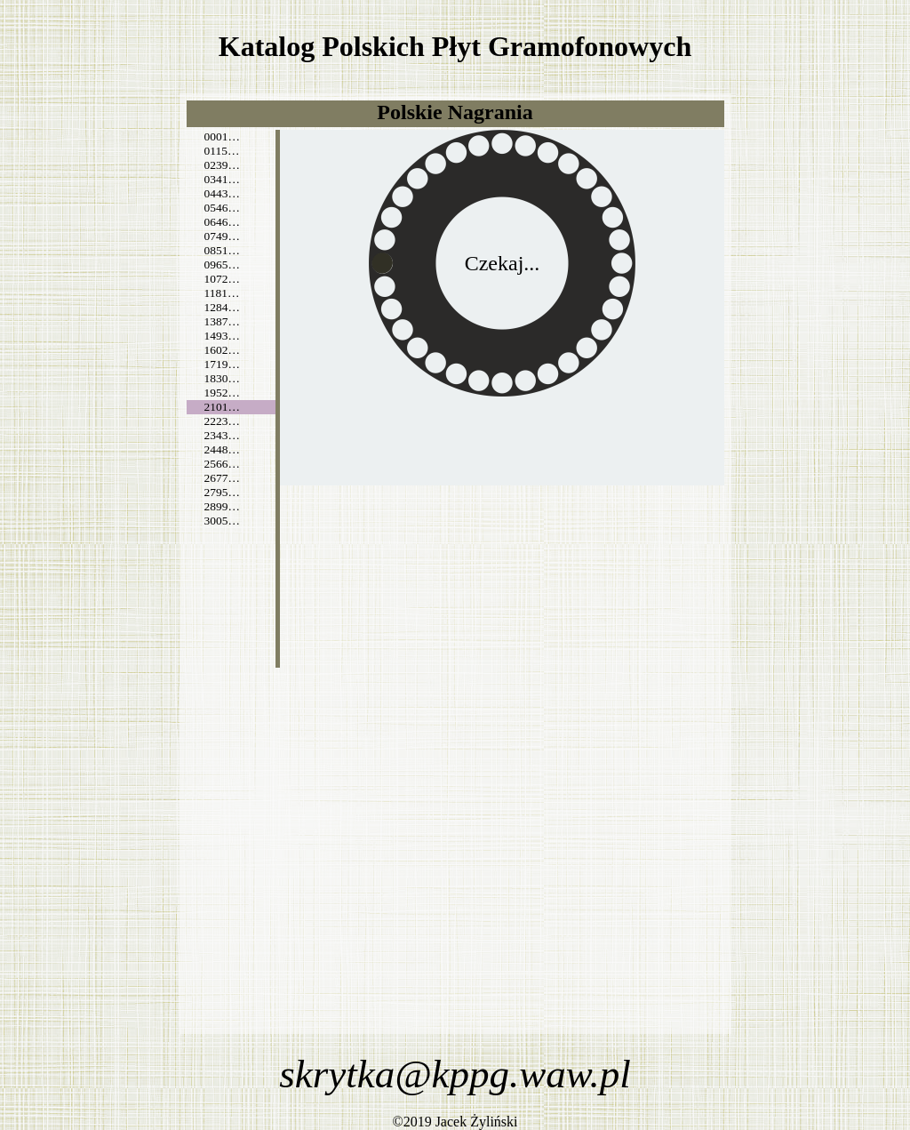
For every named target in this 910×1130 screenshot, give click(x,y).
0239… (222, 165)
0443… (222, 193)
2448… (222, 449)
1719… (222, 364)
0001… (222, 136)
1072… (222, 278)
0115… (222, 150)
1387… (222, 321)
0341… (222, 179)
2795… (222, 492)
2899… (222, 506)
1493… (222, 335)
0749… (222, 236)
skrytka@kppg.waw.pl (455, 1074)
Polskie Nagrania (454, 112)
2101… (222, 406)
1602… (222, 350)
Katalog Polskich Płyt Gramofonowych (455, 46)
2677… (222, 478)
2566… (222, 463)
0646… (222, 221)
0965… (222, 264)
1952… (222, 392)
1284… (222, 307)
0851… (222, 250)
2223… (222, 421)
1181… (222, 293)
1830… (222, 378)
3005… (222, 520)
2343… (222, 435)
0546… (222, 207)
